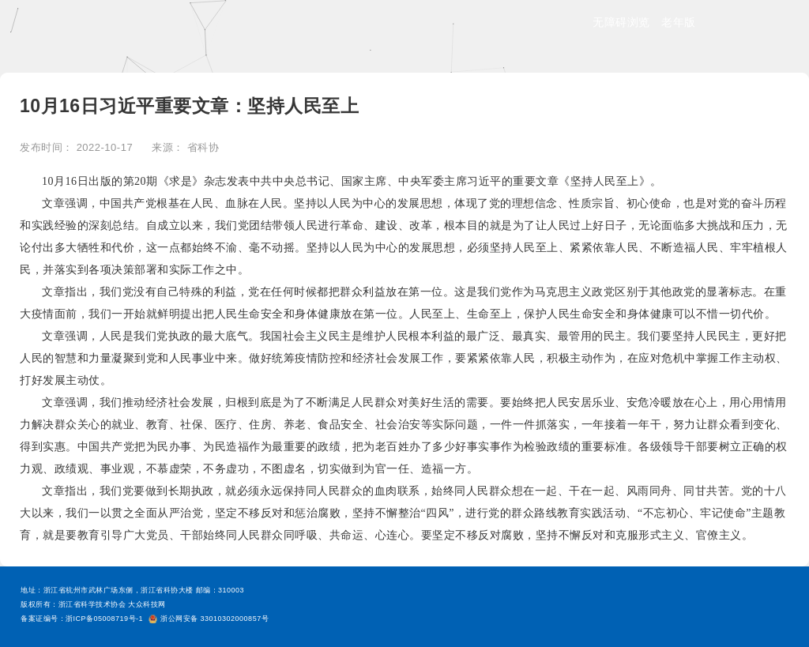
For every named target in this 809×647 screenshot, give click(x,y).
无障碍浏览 (621, 22)
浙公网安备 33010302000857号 (209, 619)
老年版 (678, 22)
